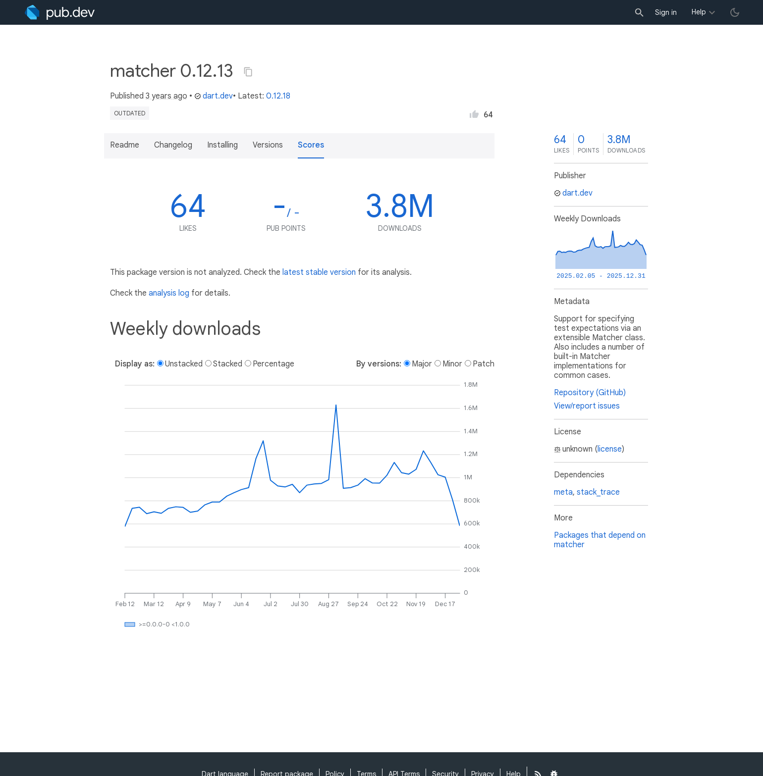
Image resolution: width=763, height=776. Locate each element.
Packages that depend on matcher (600, 540)
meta (563, 492)
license (610, 449)
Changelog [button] (173, 145)
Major (422, 364)
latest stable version (319, 272)
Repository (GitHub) (590, 393)
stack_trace (598, 492)
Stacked (227, 364)
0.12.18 (278, 96)
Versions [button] (268, 145)
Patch (483, 364)
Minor (452, 364)
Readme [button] (124, 145)
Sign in (666, 12)
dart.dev (213, 96)
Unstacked (184, 364)
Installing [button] (222, 145)
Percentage (273, 364)
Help (699, 11)
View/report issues (587, 406)
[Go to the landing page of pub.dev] (60, 12)
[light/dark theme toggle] (735, 12)
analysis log (169, 293)
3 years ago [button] (166, 96)
